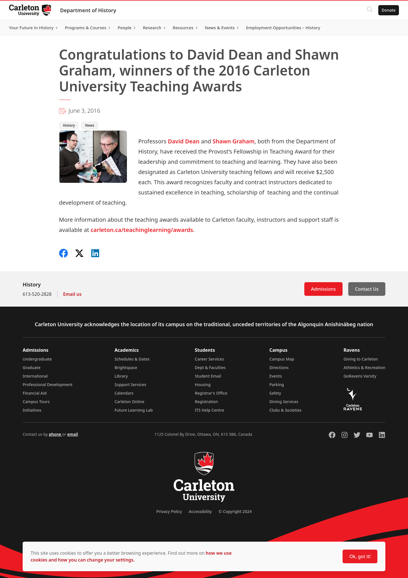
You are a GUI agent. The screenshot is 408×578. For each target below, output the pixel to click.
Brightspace (125, 367)
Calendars (123, 393)
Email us (72, 294)
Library (121, 376)
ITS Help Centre (209, 410)
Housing (203, 384)
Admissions (323, 289)
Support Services (130, 384)
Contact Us (367, 289)
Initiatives (32, 410)
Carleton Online (129, 401)
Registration (206, 401)
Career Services (209, 359)
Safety (275, 393)
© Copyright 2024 (235, 511)
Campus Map (281, 359)
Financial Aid (34, 393)
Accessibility (200, 511)
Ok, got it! (360, 556)
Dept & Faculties (210, 367)
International (35, 376)
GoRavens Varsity (360, 376)
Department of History (88, 10)
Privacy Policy (169, 511)
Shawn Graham (233, 141)
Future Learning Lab (133, 410)
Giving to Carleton (361, 359)
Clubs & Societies (285, 410)
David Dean (183, 141)
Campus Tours (36, 401)
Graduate (32, 367)
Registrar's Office (211, 393)
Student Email (208, 376)
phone (55, 434)
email (72, 434)
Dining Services (283, 401)
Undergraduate (37, 359)
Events (275, 376)
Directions (279, 367)
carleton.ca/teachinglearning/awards (142, 230)
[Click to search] (370, 10)
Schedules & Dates (132, 359)
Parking (276, 384)
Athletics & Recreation (364, 367)
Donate (389, 10)
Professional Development (48, 384)
